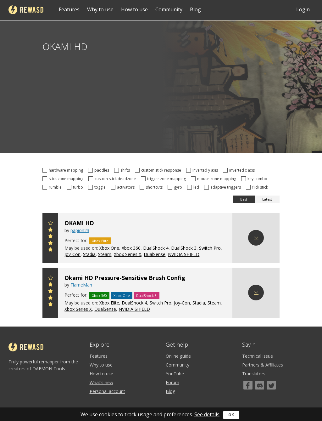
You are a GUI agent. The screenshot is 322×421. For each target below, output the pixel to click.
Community (168, 9)
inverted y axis (203, 170)
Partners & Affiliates (262, 365)
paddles (99, 170)
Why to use (100, 9)
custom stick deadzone (113, 178)
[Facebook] (248, 385)
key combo (255, 178)
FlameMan (81, 285)
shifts (123, 170)
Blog (195, 9)
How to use (134, 9)
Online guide (178, 356)
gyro (176, 187)
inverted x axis (240, 170)
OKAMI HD (79, 223)
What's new (101, 382)
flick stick (258, 187)
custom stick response (159, 170)
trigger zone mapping (164, 178)
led (194, 187)
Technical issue (257, 356)
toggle (98, 187)
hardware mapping (63, 170)
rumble (53, 187)
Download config (256, 238)
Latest (267, 199)
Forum (172, 382)
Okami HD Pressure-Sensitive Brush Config (124, 278)
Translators (253, 374)
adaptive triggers (223, 187)
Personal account (107, 391)
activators (123, 187)
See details (206, 414)
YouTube (175, 374)
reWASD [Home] (25, 10)
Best (243, 199)
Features (69, 9)
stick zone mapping (63, 178)
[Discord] (259, 385)
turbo (76, 187)
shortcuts (152, 187)
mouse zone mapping (214, 178)
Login (303, 9)
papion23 (79, 230)
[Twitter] (271, 385)
